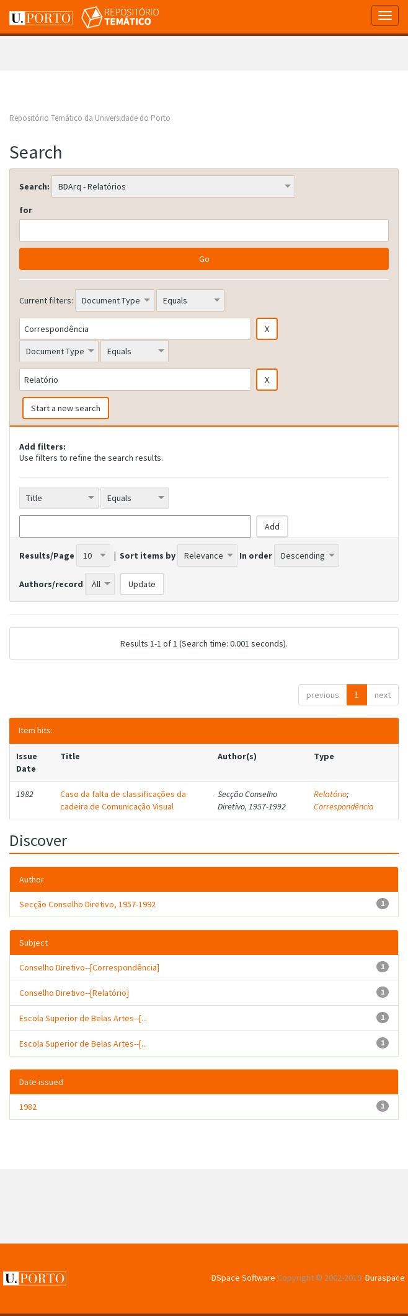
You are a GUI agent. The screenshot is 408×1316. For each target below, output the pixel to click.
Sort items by (147, 555)
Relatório (330, 794)
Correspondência (344, 806)
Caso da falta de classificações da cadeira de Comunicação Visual (123, 800)
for (25, 210)
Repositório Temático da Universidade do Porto (90, 118)
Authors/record (51, 584)
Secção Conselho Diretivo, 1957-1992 (87, 904)
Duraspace (385, 1277)
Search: (34, 186)
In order (255, 555)
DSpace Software (243, 1277)
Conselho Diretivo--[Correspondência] (89, 967)
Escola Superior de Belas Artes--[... (83, 1018)
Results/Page (46, 555)
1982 (28, 1106)
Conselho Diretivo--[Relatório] (74, 992)
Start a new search (65, 408)
